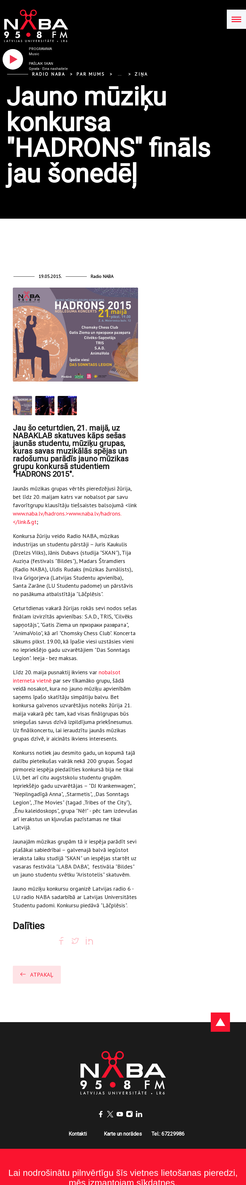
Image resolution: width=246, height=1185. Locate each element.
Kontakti (78, 1134)
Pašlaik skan (41, 64)
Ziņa (141, 74)
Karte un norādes (123, 1134)
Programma (40, 49)
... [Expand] (119, 74)
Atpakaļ (36, 974)
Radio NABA (48, 74)
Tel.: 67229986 (168, 1134)
